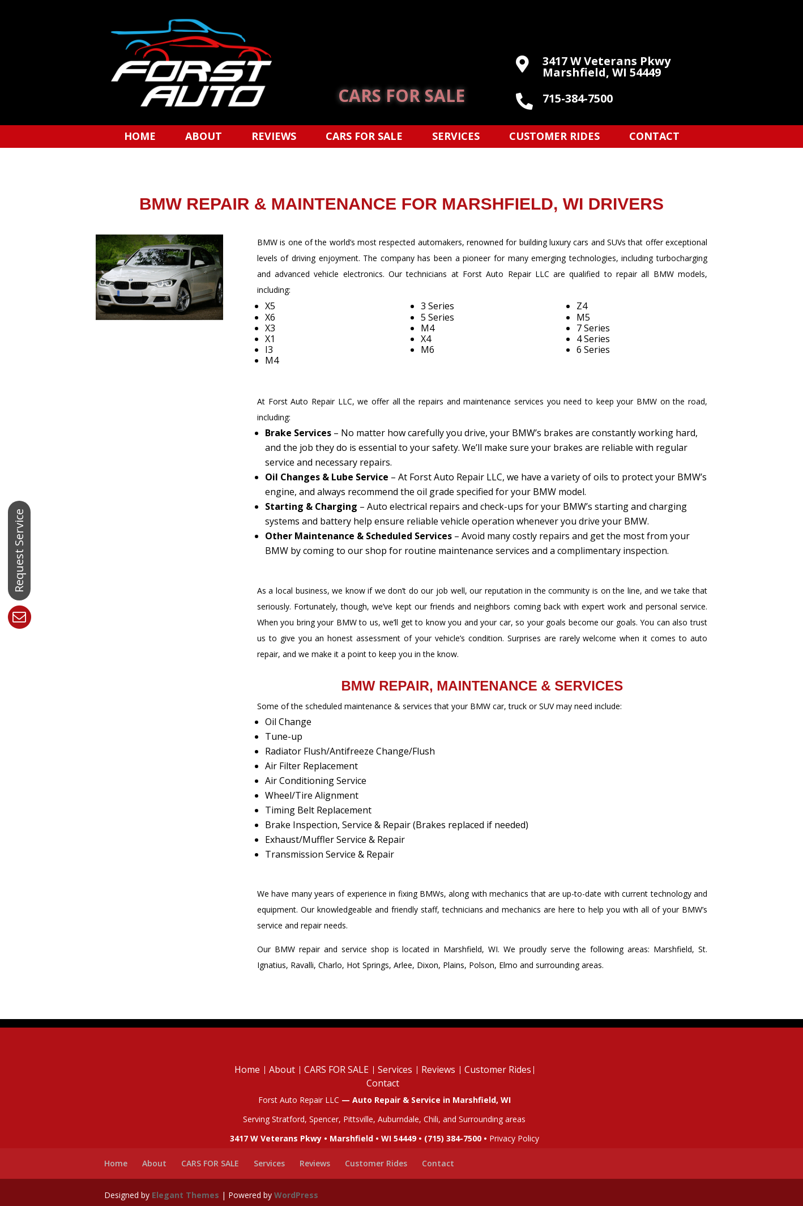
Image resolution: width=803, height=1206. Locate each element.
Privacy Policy (514, 1138)
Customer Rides (554, 137)
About (203, 137)
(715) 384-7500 (452, 1138)
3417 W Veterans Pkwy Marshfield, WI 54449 (606, 66)
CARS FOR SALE (401, 95)
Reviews (273, 137)
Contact (654, 137)
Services (456, 137)
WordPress (296, 1195)
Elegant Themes (185, 1195)
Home (140, 137)
